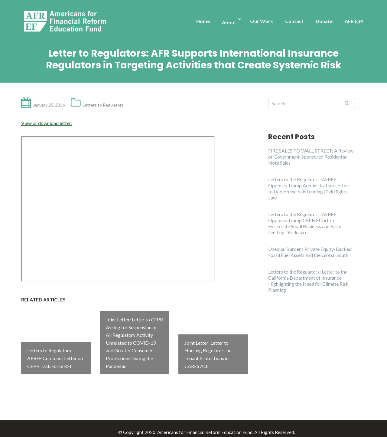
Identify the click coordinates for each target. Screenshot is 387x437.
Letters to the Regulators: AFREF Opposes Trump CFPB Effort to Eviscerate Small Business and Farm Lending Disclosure (304, 223)
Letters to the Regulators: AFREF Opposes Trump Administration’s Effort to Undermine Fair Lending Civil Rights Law (309, 188)
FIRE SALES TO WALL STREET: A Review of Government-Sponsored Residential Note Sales (310, 157)
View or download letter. (46, 123)
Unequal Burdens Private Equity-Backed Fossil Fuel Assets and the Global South (310, 252)
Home (203, 21)
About (229, 22)
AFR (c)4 (354, 21)
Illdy (112, 425)
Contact (294, 21)
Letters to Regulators (103, 104)
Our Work (261, 21)
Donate (324, 21)
